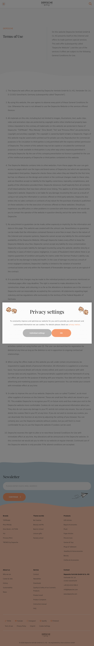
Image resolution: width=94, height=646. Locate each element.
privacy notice (74, 325)
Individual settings (37, 333)
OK (61, 333)
